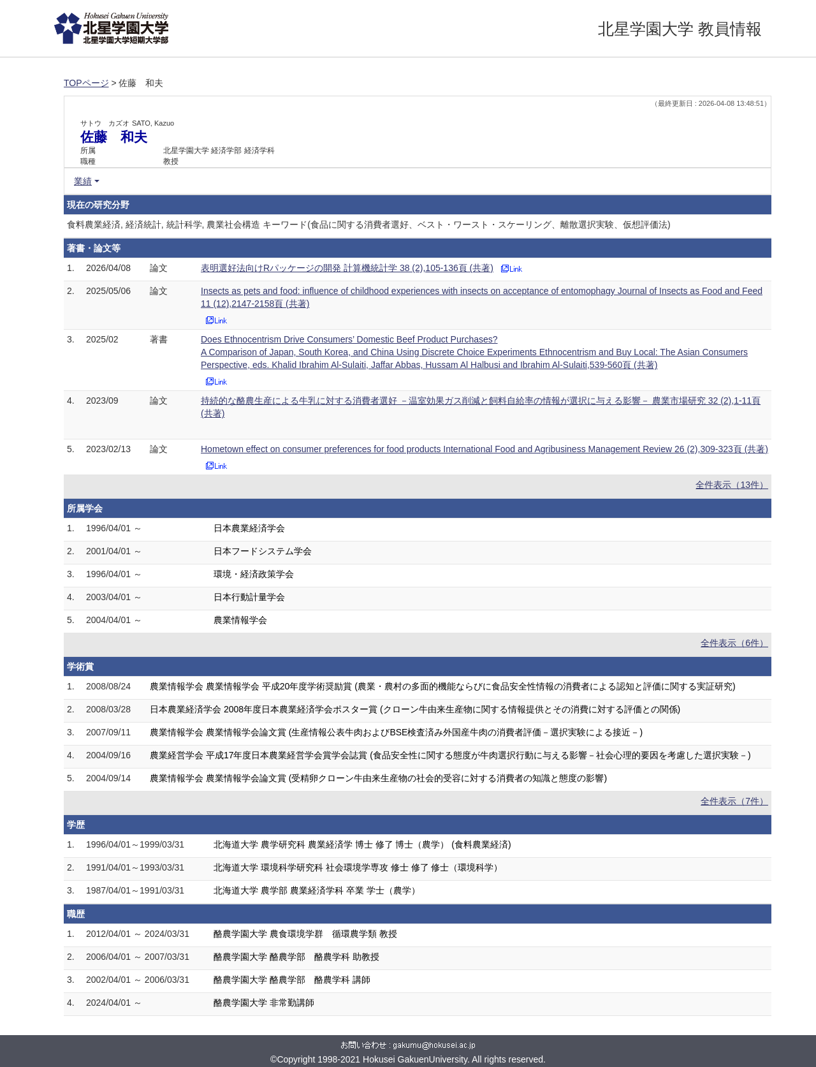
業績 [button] (83, 181)
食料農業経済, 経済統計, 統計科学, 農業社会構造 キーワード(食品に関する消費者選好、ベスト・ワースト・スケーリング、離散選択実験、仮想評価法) (369, 224)
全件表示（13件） (732, 485)
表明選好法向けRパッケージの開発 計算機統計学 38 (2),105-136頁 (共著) (347, 268)
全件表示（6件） (734, 643)
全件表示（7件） (734, 801)
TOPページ (86, 83)
